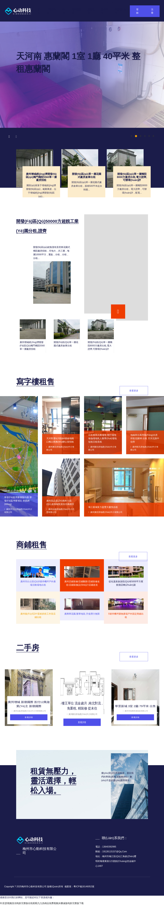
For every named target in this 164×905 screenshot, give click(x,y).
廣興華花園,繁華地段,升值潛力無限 (82, 614)
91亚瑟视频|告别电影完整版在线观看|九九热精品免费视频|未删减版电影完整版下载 (42, 903)
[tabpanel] (82, 75)
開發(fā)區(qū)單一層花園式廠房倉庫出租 (86, 176)
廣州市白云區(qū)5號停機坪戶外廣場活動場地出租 (38, 583)
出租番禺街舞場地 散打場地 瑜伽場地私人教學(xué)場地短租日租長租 (102, 438)
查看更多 (133, 390)
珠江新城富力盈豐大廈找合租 (103, 507)
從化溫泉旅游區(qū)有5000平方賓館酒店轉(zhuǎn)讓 (126, 583)
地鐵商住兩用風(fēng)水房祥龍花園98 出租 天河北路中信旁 (144, 438)
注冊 (152, 11)
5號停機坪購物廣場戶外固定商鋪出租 (126, 615)
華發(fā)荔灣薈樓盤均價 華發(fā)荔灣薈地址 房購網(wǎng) (18, 500)
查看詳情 (29, 717)
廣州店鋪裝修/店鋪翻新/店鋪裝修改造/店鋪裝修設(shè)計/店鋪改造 (82, 583)
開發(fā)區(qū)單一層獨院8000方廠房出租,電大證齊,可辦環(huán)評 (132, 177)
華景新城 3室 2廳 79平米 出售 (135, 706)
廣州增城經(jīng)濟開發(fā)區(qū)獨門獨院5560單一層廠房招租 (41, 177)
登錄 (137, 11)
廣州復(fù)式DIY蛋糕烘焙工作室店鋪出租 (38, 615)
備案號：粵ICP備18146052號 (79, 886)
